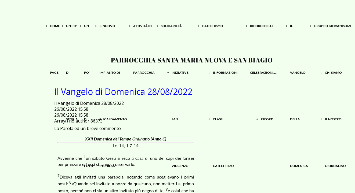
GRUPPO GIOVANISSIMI (332, 26)
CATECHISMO (212, 26)
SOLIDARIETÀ (171, 26)
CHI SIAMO (333, 72)
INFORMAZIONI (225, 72)
